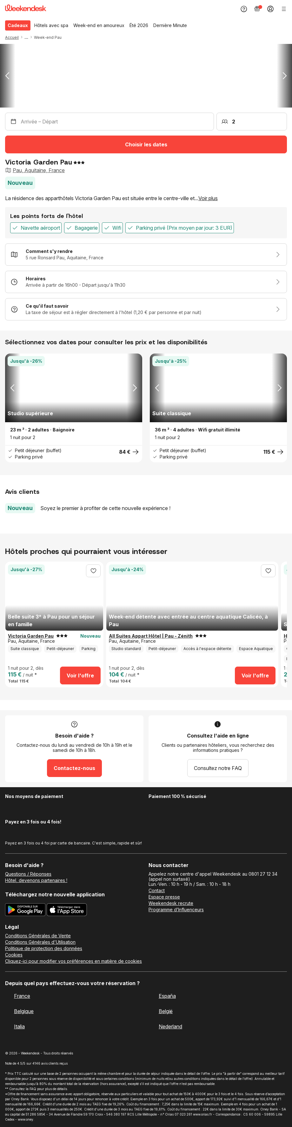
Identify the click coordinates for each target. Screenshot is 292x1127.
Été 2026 (138, 25)
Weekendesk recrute (171, 903)
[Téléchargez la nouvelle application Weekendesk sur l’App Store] (67, 910)
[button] (33, 37)
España (167, 996)
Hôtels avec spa (51, 25)
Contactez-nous (74, 768)
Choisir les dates (146, 144)
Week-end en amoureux (98, 25)
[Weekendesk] (25, 9)
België (166, 1011)
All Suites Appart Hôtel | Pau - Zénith (151, 636)
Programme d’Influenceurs (176, 909)
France (22, 996)
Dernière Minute (170, 25)
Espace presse (164, 897)
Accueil (12, 37)
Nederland (170, 1026)
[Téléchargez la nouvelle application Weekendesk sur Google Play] (25, 910)
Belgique (24, 1011)
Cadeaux (18, 25)
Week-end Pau (48, 37)
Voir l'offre (80, 675)
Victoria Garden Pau (31, 636)
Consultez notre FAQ (218, 768)
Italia (19, 1026)
